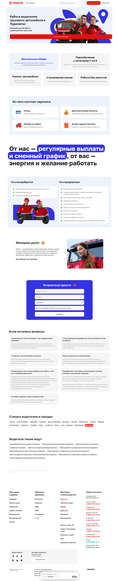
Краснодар (36, 422)
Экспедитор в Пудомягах (18, 456)
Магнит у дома (14, 503)
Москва (12, 422)
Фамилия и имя (41, 291)
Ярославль (72, 422)
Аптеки (12, 522)
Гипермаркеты (14, 514)
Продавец (13, 499)
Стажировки (39, 514)
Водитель (64, 499)
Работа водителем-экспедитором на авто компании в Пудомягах (70, 461)
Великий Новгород (59, 422)
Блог (62, 539)
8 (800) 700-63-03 (93, 504)
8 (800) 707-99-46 (93, 531)
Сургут (72, 427)
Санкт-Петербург (24, 422)
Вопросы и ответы (67, 535)
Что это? (50, 576)
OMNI (37, 510)
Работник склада (66, 503)
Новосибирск (98, 427)
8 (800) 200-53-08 (93, 509)
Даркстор (64, 510)
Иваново (81, 422)
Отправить (59, 314)
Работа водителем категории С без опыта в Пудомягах (28, 461)
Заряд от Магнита (15, 510)
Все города (13, 432)
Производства (65, 518)
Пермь (54, 427)
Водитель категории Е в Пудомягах (89, 452)
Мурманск (46, 422)
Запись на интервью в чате (67, 530)
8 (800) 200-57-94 (93, 536)
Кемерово (87, 427)
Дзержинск (35, 427)
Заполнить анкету (93, 3)
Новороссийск (92, 422)
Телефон (38, 297)
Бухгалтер (38, 499)
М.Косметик (13, 507)
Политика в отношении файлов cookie (43, 569)
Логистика (64, 514)
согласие (45, 308)
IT (37, 518)
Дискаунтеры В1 (15, 518)
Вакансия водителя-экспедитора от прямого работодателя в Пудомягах (33, 466)
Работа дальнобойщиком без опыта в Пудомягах (59, 452)
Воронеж (13, 427)
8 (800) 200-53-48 (93, 515)
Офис (37, 507)
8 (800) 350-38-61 (92, 547)
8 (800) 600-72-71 (92, 542)
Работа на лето (67, 525)
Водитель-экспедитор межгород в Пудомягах (44, 456)
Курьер (63, 507)
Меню (106, 3)
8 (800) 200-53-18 (92, 520)
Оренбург (45, 427)
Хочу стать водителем (23, 36)
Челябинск (63, 427)
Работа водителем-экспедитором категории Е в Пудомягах (81, 456)
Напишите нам (40, 559)
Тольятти (103, 422)
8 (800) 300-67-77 (92, 526)
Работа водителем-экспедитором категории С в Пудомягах (79, 466)
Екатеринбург (24, 427)
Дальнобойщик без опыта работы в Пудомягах (25, 452)
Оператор (38, 503)
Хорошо (68, 576)
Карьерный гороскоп (68, 542)
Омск (79, 427)
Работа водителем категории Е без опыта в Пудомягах (27, 470)
